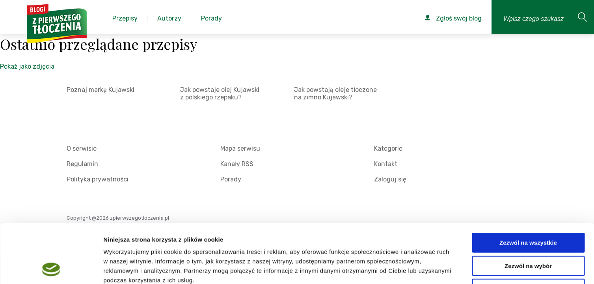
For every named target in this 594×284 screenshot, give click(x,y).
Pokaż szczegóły (420, 268)
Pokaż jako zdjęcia (27, 66)
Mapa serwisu (240, 148)
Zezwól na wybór (528, 210)
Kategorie (388, 148)
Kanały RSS (236, 164)
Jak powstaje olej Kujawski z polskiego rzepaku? (219, 93)
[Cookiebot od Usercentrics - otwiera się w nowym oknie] (51, 269)
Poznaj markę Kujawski (100, 89)
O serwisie (82, 148)
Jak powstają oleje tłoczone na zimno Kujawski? (335, 93)
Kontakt (385, 164)
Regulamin (82, 164)
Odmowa (528, 233)
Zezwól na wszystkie (528, 187)
